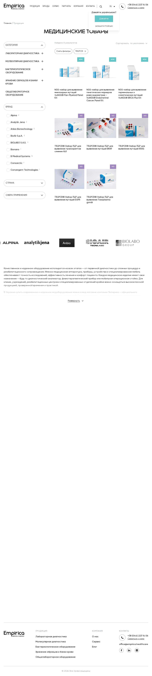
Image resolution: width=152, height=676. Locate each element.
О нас (95, 637)
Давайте (104, 19)
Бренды (46, 6)
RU (113, 6)
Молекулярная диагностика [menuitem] (22, 74)
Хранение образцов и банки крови (54, 652)
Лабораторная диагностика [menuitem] (22, 53)
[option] (13, 130)
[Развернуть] (8, 59)
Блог (94, 647)
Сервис (55, 6)
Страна (25, 197)
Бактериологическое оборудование (55, 647)
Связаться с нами (136, 8)
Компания (78, 6)
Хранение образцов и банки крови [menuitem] (22, 105)
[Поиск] (101, 6)
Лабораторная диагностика (51, 637)
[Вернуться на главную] (14, 6)
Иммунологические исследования (21, 61)
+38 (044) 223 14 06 (138, 5)
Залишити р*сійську (104, 26)
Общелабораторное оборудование (56, 657)
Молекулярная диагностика (51, 642)
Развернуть (76, 467)
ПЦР (14, 80)
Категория (25, 45)
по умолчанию (139, 43)
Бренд (25, 121)
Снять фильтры (63, 51)
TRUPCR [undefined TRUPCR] (80, 51)
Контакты (90, 6)
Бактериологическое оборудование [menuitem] (18, 92)
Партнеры (66, 6)
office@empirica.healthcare (133, 644)
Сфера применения (25, 219)
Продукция (35, 6)
